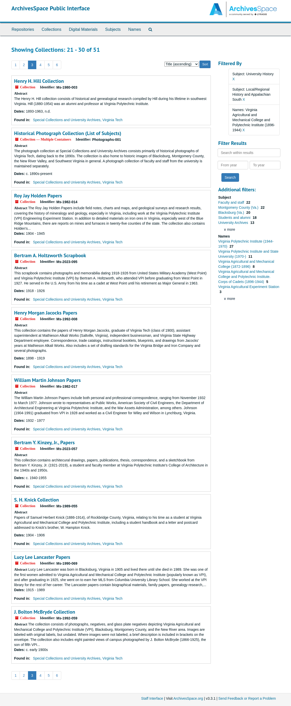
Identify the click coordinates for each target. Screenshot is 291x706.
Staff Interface (152, 698)
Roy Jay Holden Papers (38, 195)
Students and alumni (235, 218)
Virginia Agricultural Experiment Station (248, 287)
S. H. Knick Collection (36, 499)
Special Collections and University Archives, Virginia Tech (78, 120)
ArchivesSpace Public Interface (50, 8)
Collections (51, 29)
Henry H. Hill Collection (39, 81)
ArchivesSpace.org (188, 698)
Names (134, 29)
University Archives (233, 223)
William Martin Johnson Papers (47, 380)
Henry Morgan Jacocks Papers (45, 312)
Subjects (113, 29)
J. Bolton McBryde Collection (44, 612)
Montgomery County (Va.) (238, 207)
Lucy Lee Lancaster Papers (42, 557)
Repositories (23, 29)
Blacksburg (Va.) (231, 213)
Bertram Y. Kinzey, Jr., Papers (44, 442)
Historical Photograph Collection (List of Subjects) (67, 133)
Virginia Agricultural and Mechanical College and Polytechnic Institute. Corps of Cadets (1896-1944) (246, 277)
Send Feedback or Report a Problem (247, 698)
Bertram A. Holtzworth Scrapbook (50, 255)
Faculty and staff (231, 202)
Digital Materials (83, 29)
